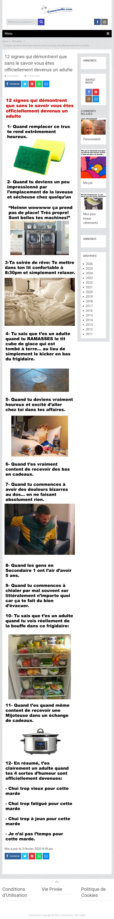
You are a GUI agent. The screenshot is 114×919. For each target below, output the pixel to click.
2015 (89, 315)
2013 (89, 325)
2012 (89, 329)
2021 (89, 287)
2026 (89, 264)
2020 (89, 292)
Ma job (88, 183)
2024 (89, 273)
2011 (89, 334)
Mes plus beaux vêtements (90, 218)
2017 (89, 306)
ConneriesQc (12, 76)
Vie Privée (52, 889)
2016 (89, 311)
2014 (89, 320)
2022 (89, 282)
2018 (89, 301)
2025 (89, 268)
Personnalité (92, 139)
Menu (8, 33)
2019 (89, 296)
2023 (89, 278)
